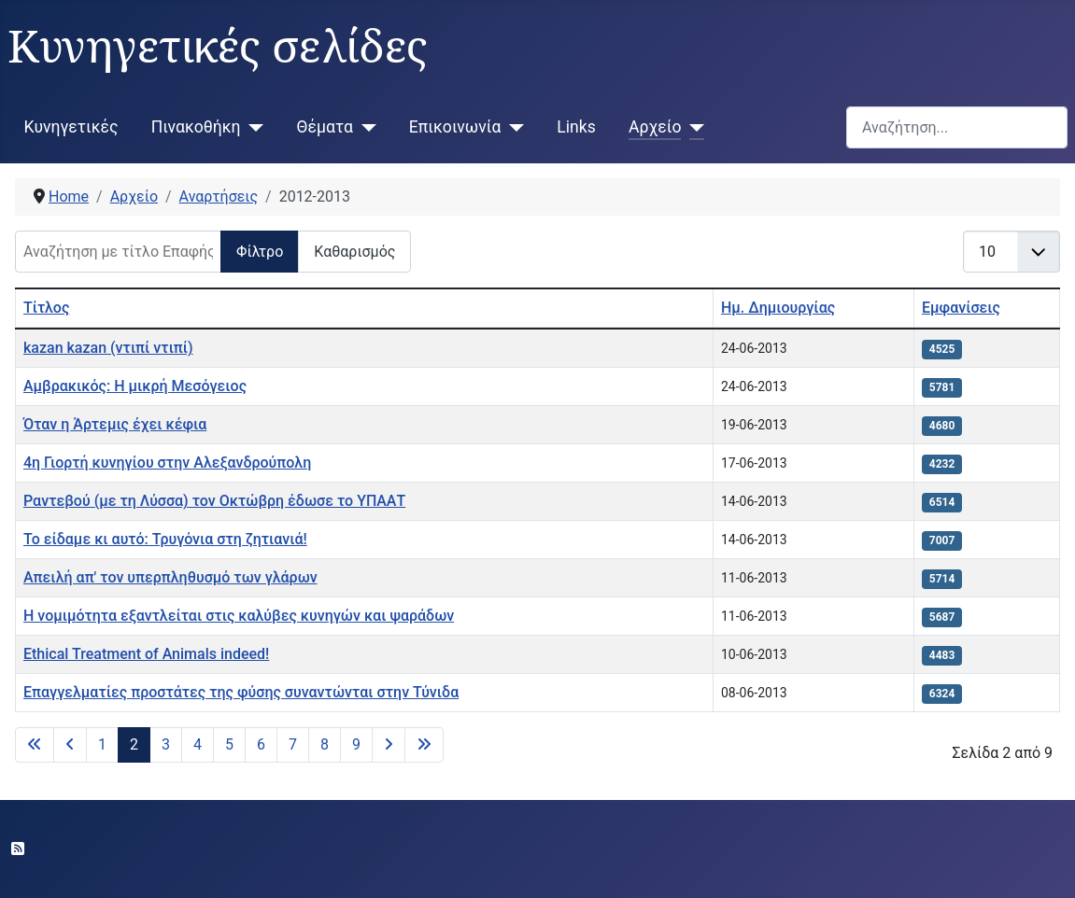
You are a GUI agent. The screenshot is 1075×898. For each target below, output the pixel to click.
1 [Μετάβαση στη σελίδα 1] (102, 744)
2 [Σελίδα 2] (134, 744)
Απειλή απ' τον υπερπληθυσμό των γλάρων (170, 577)
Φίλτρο (259, 251)
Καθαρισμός (354, 251)
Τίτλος (46, 307)
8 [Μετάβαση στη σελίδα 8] (324, 744)
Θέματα (325, 127)
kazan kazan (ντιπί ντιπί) (108, 348)
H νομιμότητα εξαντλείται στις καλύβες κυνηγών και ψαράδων (238, 615)
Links (576, 127)
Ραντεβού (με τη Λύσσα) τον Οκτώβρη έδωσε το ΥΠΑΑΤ (214, 501)
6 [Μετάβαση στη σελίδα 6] (261, 744)
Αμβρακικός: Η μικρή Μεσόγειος (135, 386)
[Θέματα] (364, 127)
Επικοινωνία (455, 127)
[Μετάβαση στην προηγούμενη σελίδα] (70, 745)
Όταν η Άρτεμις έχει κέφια (114, 424)
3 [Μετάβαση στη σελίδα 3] (166, 744)
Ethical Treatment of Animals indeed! (146, 654)
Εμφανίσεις (961, 307)
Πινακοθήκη (196, 127)
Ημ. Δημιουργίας (778, 307)
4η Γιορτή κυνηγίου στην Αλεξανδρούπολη (167, 462)
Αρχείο (655, 127)
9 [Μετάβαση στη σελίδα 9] (356, 744)
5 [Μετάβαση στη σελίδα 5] (229, 744)
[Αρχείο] (692, 127)
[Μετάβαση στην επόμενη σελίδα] (388, 745)
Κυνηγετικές (71, 127)
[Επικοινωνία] (512, 127)
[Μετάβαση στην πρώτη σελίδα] (34, 745)
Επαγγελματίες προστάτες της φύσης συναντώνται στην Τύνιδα (241, 692)
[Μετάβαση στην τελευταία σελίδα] (424, 745)
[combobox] (957, 127)
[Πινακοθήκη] (252, 127)
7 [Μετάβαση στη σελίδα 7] (293, 744)
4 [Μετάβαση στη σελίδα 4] (197, 744)
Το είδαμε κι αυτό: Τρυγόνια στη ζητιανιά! (165, 539)
